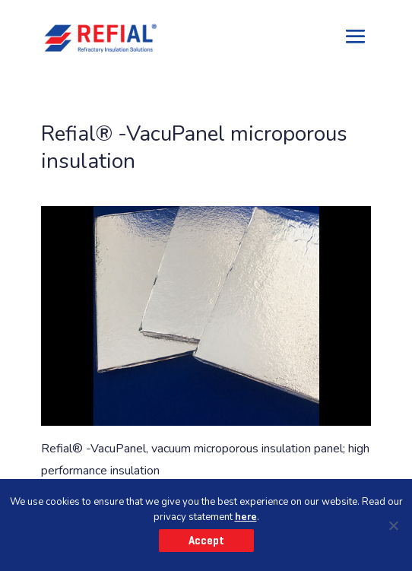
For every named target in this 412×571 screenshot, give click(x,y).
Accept (206, 540)
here (246, 517)
